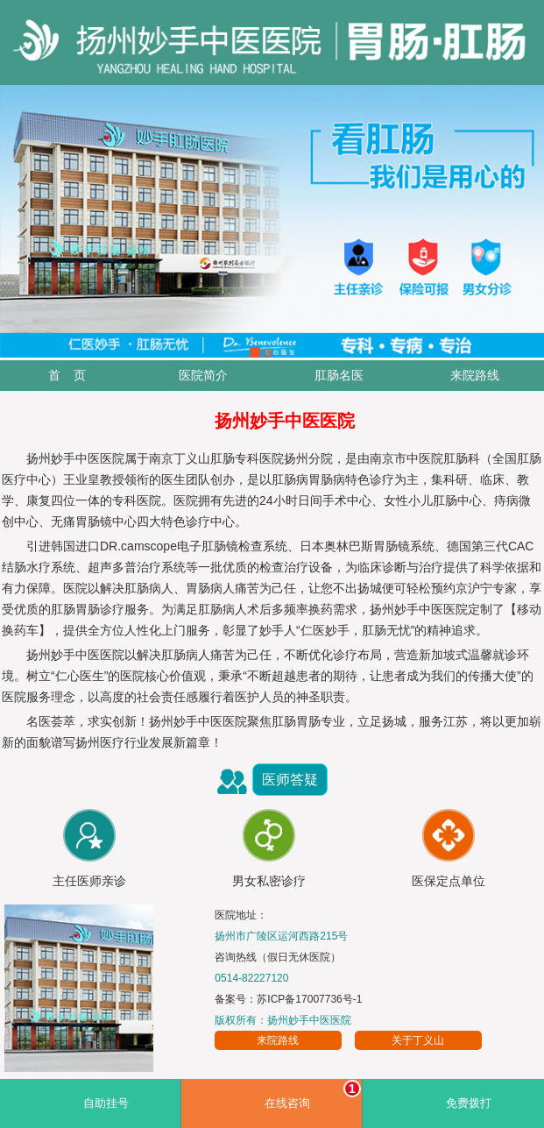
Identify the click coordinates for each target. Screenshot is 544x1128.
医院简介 (203, 375)
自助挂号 (106, 1103)
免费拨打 (468, 1103)
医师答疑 (290, 779)
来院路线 (474, 375)
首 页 (67, 375)
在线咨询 (313, 1095)
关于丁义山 (418, 1040)
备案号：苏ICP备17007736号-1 (288, 999)
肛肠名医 (339, 375)
